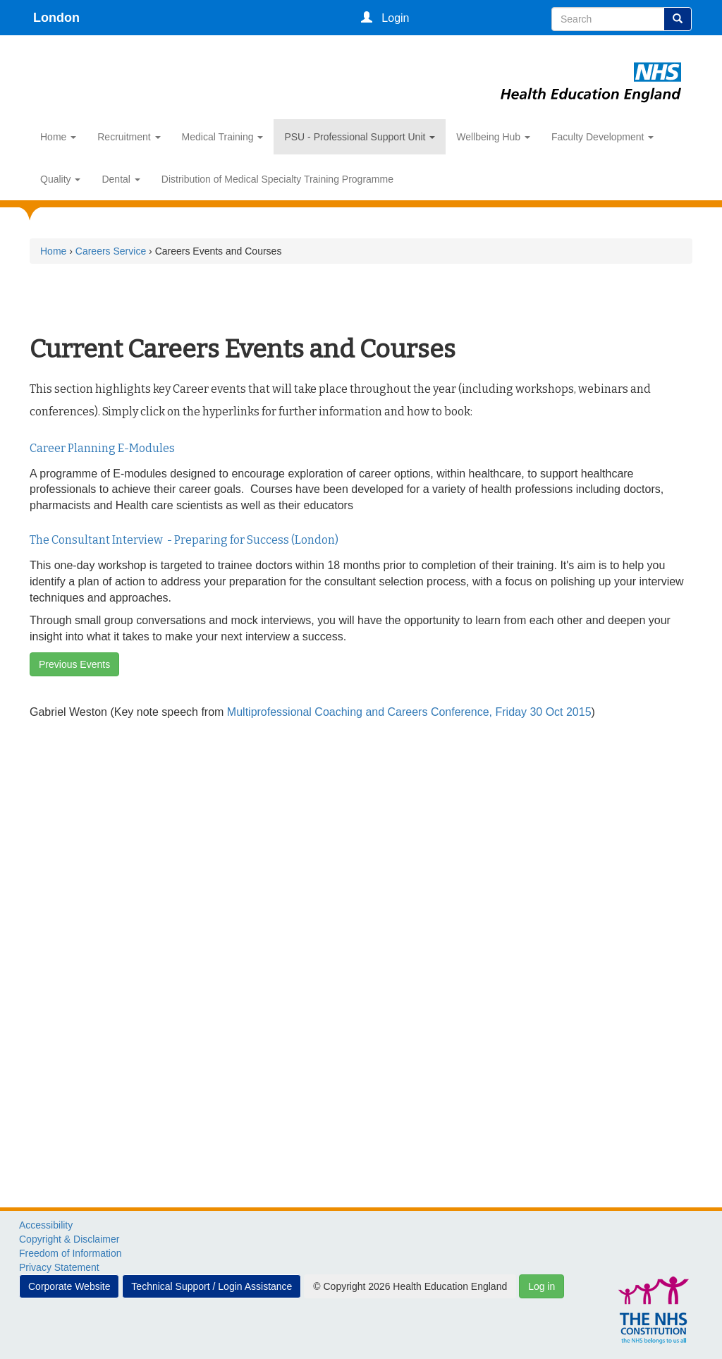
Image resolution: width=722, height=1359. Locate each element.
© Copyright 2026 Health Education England (410, 1286)
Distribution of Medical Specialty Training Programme (277, 179)
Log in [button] (541, 1286)
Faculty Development (602, 136)
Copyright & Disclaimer (69, 1239)
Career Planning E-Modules (102, 448)
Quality (60, 179)
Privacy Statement (59, 1267)
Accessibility (46, 1225)
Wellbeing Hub (493, 136)
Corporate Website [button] (69, 1286)
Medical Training (223, 136)
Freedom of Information (70, 1253)
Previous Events (74, 664)
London (56, 18)
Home (58, 136)
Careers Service (110, 251)
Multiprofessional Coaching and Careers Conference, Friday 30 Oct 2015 (409, 712)
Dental (121, 179)
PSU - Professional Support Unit (359, 136)
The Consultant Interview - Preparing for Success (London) (184, 540)
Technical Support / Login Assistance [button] (211, 1286)
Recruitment (128, 136)
